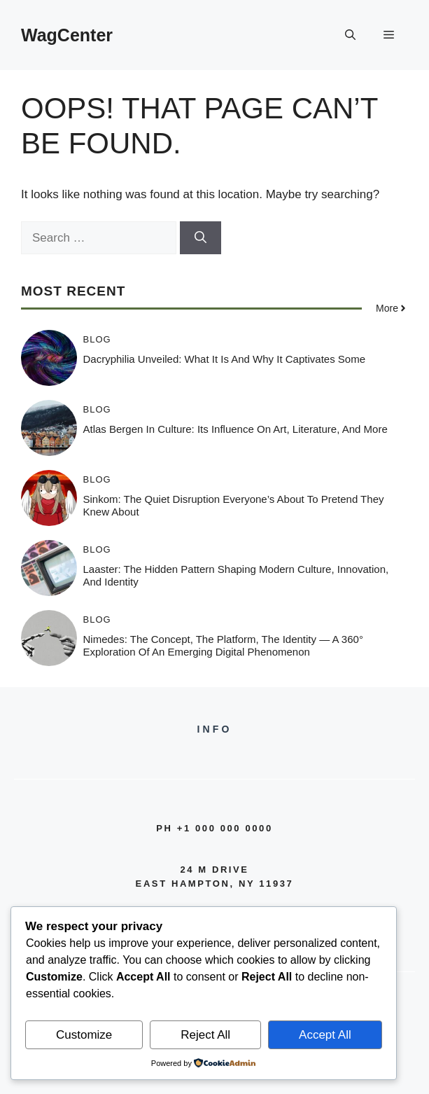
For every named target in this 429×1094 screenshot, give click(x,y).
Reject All (205, 1034)
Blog (97, 339)
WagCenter (67, 35)
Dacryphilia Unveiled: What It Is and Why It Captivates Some (224, 359)
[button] (350, 35)
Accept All (325, 1034)
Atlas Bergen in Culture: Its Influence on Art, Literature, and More (235, 429)
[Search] (200, 238)
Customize (84, 1034)
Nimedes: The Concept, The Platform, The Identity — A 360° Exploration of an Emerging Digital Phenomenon (223, 645)
